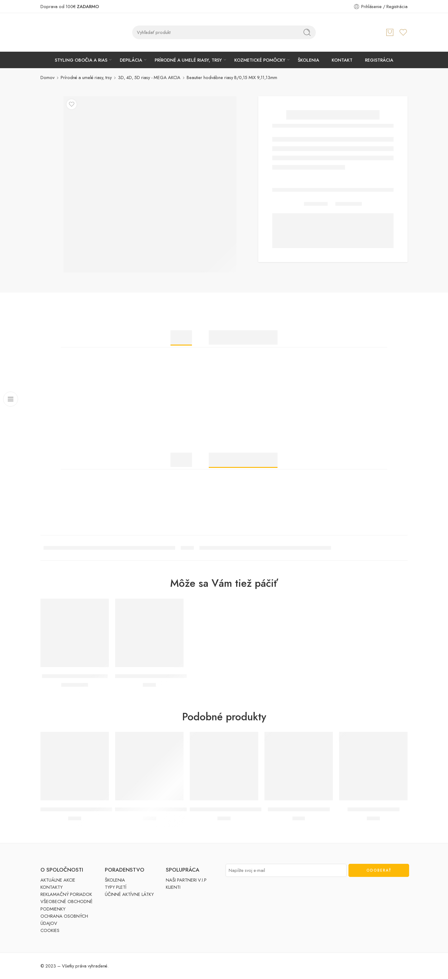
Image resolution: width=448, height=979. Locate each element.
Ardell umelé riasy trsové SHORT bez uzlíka (89, 809)
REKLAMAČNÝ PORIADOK (66, 894)
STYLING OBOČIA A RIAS (81, 60)
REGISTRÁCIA (379, 60)
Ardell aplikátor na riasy (373, 809)
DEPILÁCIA (131, 60)
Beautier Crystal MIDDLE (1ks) (75, 676)
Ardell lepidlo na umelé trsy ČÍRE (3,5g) (159, 676)
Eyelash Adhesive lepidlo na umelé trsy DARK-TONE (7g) (178, 809)
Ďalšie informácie (243, 337)
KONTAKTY (51, 887)
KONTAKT (342, 60)
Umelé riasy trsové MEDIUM (299, 809)
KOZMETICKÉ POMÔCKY (259, 60)
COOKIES (49, 930)
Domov (47, 77)
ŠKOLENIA (308, 60)
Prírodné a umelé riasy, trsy (86, 77)
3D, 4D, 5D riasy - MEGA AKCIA (149, 77)
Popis (181, 337)
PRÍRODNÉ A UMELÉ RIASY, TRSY (188, 60)
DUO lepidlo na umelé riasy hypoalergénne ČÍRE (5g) (249, 809)
